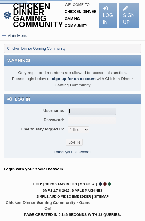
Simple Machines (86, 190)
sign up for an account (74, 78)
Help (37, 184)
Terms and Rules (61, 184)
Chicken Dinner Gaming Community (38, 15)
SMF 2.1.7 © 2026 (56, 190)
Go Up (85, 184)
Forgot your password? (72, 152)
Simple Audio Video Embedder (63, 196)
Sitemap (101, 196)
